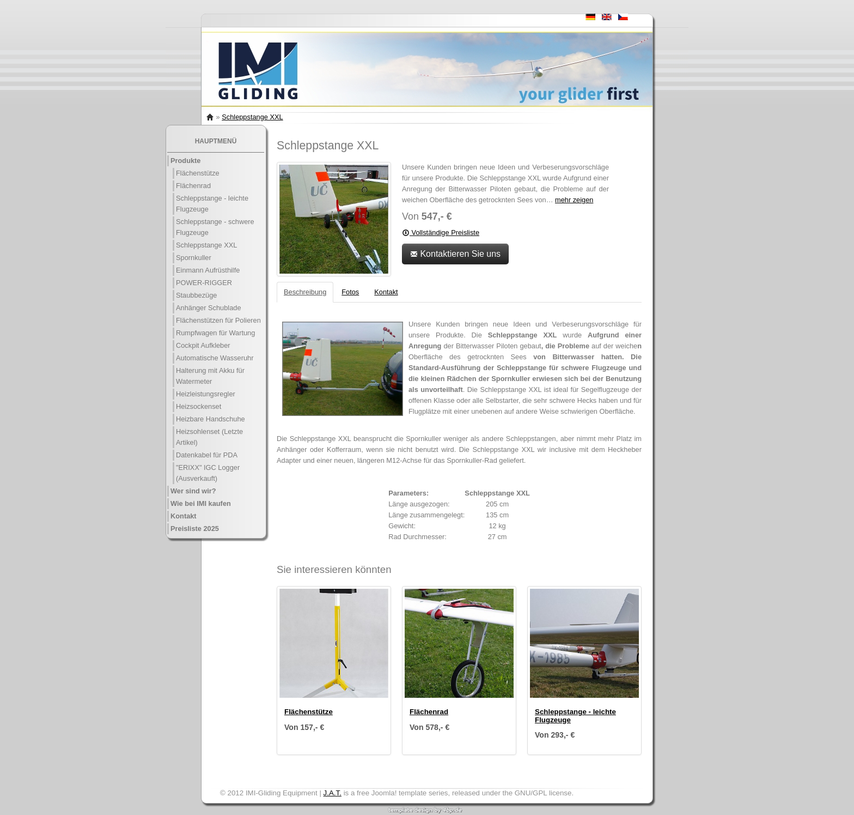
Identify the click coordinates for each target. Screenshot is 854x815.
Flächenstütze (197, 173)
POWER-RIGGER (204, 283)
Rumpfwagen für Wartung (215, 333)
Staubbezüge (196, 295)
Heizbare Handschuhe (210, 419)
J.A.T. (332, 793)
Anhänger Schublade (208, 308)
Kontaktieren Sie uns (455, 253)
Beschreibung (305, 292)
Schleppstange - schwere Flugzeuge (215, 227)
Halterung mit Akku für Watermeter (210, 375)
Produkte (185, 160)
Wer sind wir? (193, 491)
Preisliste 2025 (194, 528)
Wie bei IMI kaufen (200, 503)
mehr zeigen (574, 200)
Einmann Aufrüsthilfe (208, 270)
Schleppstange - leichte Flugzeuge (212, 203)
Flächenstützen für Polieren (218, 320)
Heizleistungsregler (205, 394)
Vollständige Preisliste (440, 232)
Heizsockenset (198, 406)
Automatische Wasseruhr (214, 358)
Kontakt (183, 516)
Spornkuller (193, 257)
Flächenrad (193, 186)
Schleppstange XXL (252, 117)
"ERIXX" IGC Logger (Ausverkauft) (208, 472)
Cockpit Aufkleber (203, 345)
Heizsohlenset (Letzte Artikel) (209, 436)
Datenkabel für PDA (206, 455)
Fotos (350, 292)
